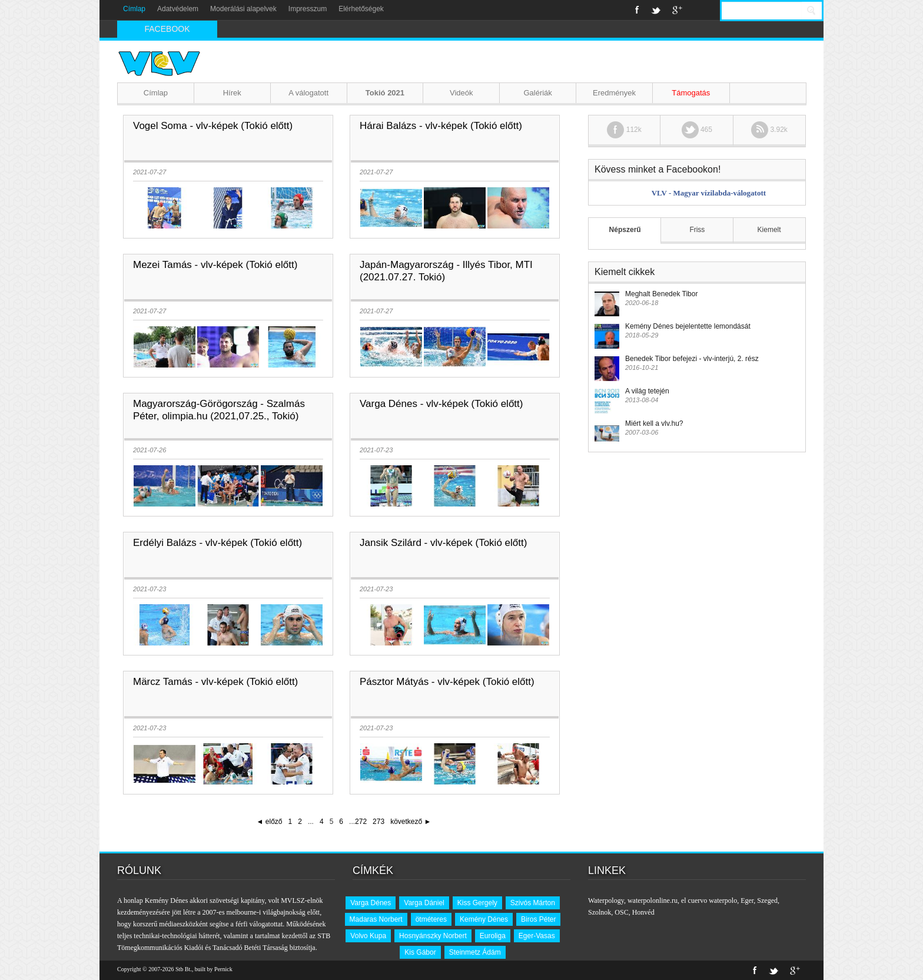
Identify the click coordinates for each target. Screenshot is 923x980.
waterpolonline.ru (652, 900)
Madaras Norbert (376, 919)
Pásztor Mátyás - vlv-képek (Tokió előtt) (447, 681)
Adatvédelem (177, 9)
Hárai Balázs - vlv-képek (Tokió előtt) (441, 125)
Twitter (655, 10)
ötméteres (431, 919)
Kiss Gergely (477, 903)
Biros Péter (538, 919)
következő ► (410, 821)
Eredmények (614, 92)
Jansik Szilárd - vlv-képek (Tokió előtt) (443, 542)
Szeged (767, 900)
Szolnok (599, 912)
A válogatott (308, 92)
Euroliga (493, 936)
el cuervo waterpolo (709, 900)
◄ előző (270, 821)
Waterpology (606, 900)
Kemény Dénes (484, 919)
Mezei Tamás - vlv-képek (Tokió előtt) (215, 264)
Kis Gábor (420, 952)
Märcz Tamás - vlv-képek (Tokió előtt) (215, 681)
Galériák (537, 92)
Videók (461, 92)
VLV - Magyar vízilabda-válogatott (709, 192)
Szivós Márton (532, 903)
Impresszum (307, 9)
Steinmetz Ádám (475, 952)
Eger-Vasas (537, 936)
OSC (621, 912)
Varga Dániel (424, 903)
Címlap (134, 9)
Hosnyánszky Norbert (433, 936)
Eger (747, 900)
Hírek (232, 92)
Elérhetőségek (361, 9)
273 (378, 821)
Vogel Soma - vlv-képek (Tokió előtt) (213, 125)
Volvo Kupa (368, 936)
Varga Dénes (370, 903)
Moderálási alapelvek (243, 9)
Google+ (677, 10)
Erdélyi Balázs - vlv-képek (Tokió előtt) (217, 542)
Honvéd (643, 912)
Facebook (637, 10)
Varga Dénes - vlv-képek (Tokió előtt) (441, 403)
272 (361, 821)
